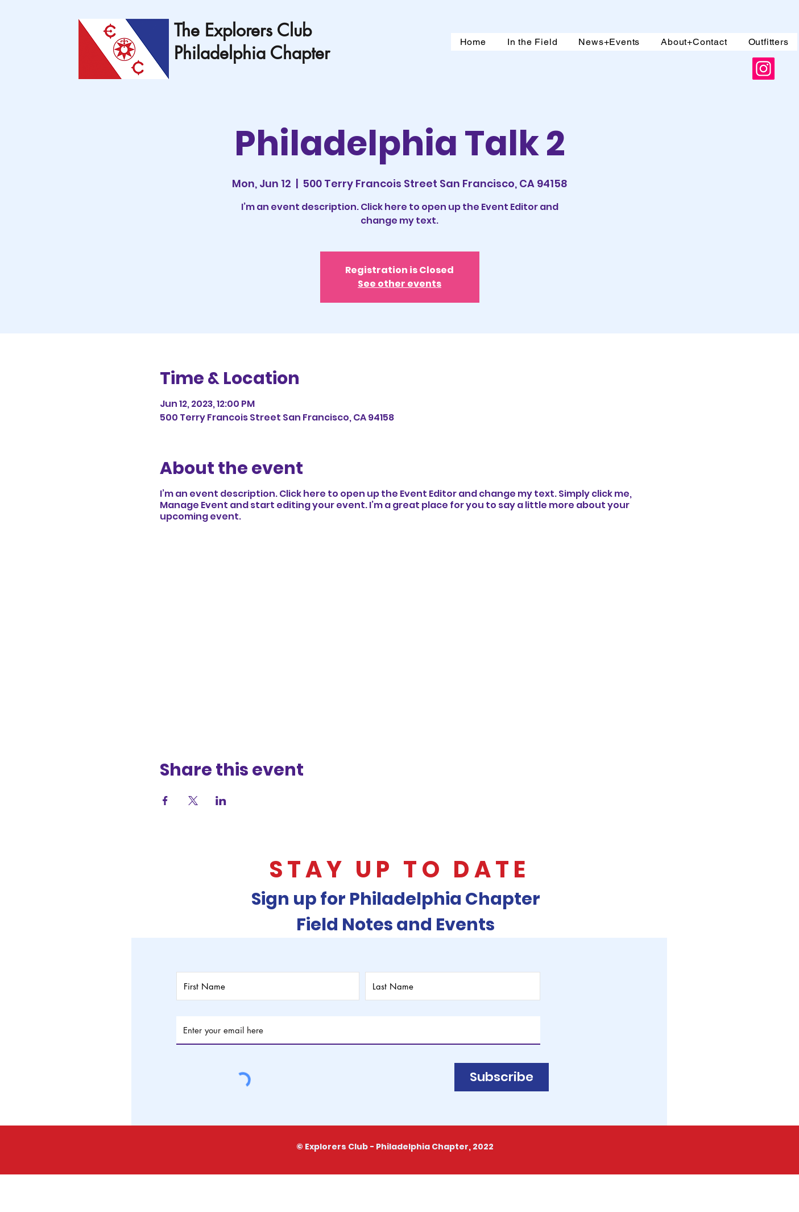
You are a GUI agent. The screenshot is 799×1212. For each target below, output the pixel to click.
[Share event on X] (193, 800)
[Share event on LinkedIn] (221, 800)
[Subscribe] (501, 1077)
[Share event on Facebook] (165, 800)
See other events (399, 283)
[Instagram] (763, 68)
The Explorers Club (243, 30)
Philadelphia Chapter (252, 53)
